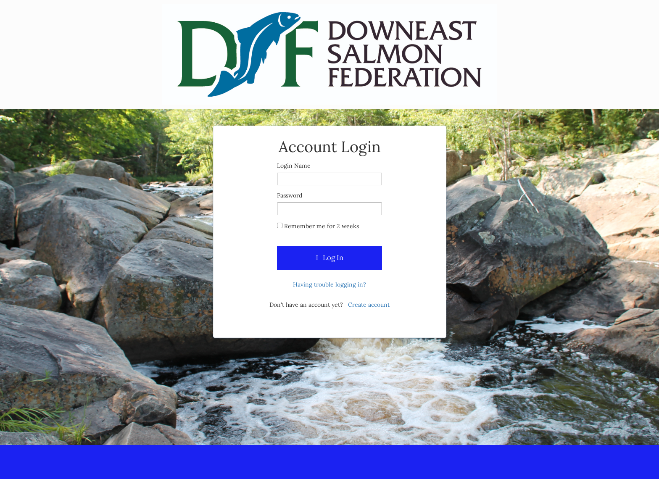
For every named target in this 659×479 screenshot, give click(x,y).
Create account (369, 304)
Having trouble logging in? (329, 284)
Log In (329, 257)
